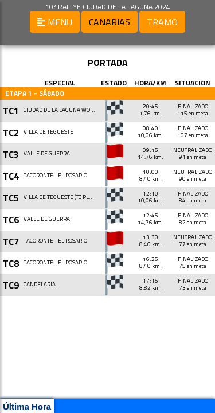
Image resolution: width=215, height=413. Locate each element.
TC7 (11, 241)
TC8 (11, 263)
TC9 (11, 285)
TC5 (11, 198)
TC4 (11, 176)
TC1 (11, 111)
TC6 (11, 220)
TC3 (11, 154)
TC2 (11, 132)
